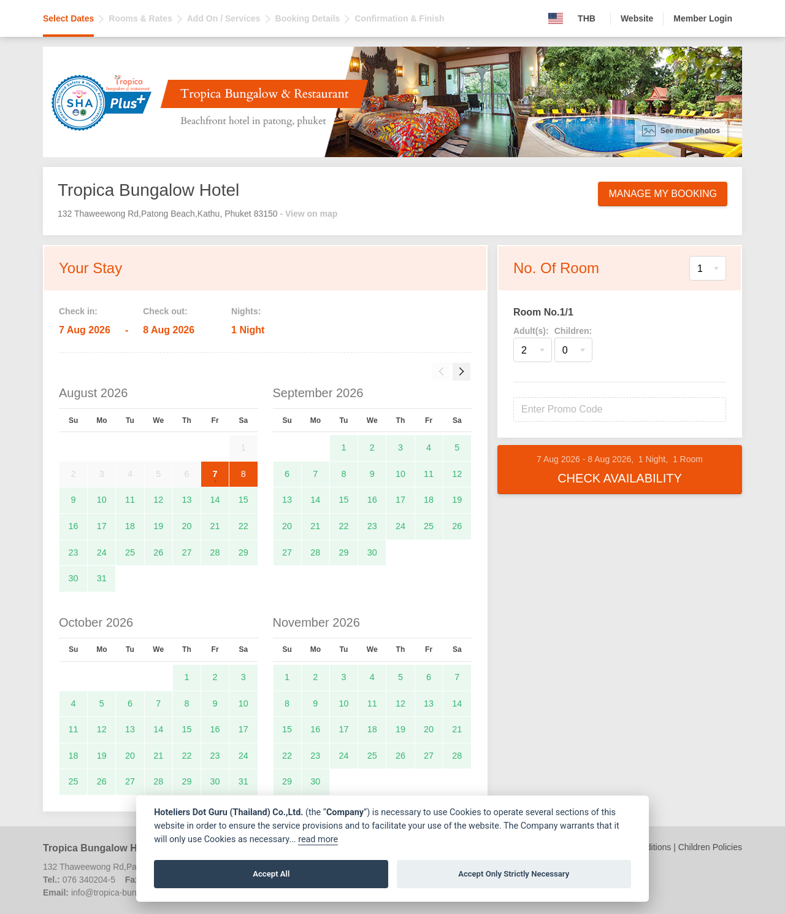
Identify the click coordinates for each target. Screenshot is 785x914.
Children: (573, 331)
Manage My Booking (662, 193)
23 (73, 552)
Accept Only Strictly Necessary (513, 873)
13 (186, 500)
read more (318, 839)
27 (186, 552)
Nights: (246, 311)
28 (215, 552)
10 (102, 500)
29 (243, 552)
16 (73, 526)
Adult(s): (531, 331)
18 (130, 526)
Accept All (271, 873)
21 (215, 526)
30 (73, 578)
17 (102, 526)
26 (158, 552)
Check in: (78, 311)
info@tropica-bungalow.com (124, 892)
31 (102, 578)
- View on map (308, 214)
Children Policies (710, 847)
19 (158, 526)
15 (243, 500)
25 (130, 552)
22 (243, 526)
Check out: (165, 311)
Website (637, 18)
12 (158, 500)
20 (186, 526)
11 (130, 500)
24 (102, 552)
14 (215, 500)
